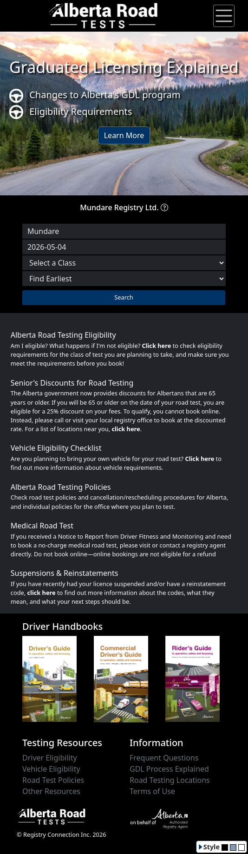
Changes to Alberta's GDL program (95, 95)
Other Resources (51, 791)
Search (123, 297)
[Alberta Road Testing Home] (103, 15)
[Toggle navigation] (224, 16)
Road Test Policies (53, 780)
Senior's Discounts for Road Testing (72, 383)
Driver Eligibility (49, 758)
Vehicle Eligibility (51, 769)
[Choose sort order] (123, 278)
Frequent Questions (164, 758)
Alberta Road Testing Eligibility (63, 335)
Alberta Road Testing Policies (61, 487)
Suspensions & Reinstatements (64, 573)
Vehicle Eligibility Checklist (56, 448)
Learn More (124, 135)
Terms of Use (152, 791)
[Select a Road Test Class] (123, 262)
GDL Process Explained (169, 769)
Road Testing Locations (170, 780)
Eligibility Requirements (70, 112)
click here (125, 429)
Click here (156, 345)
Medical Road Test (42, 525)
